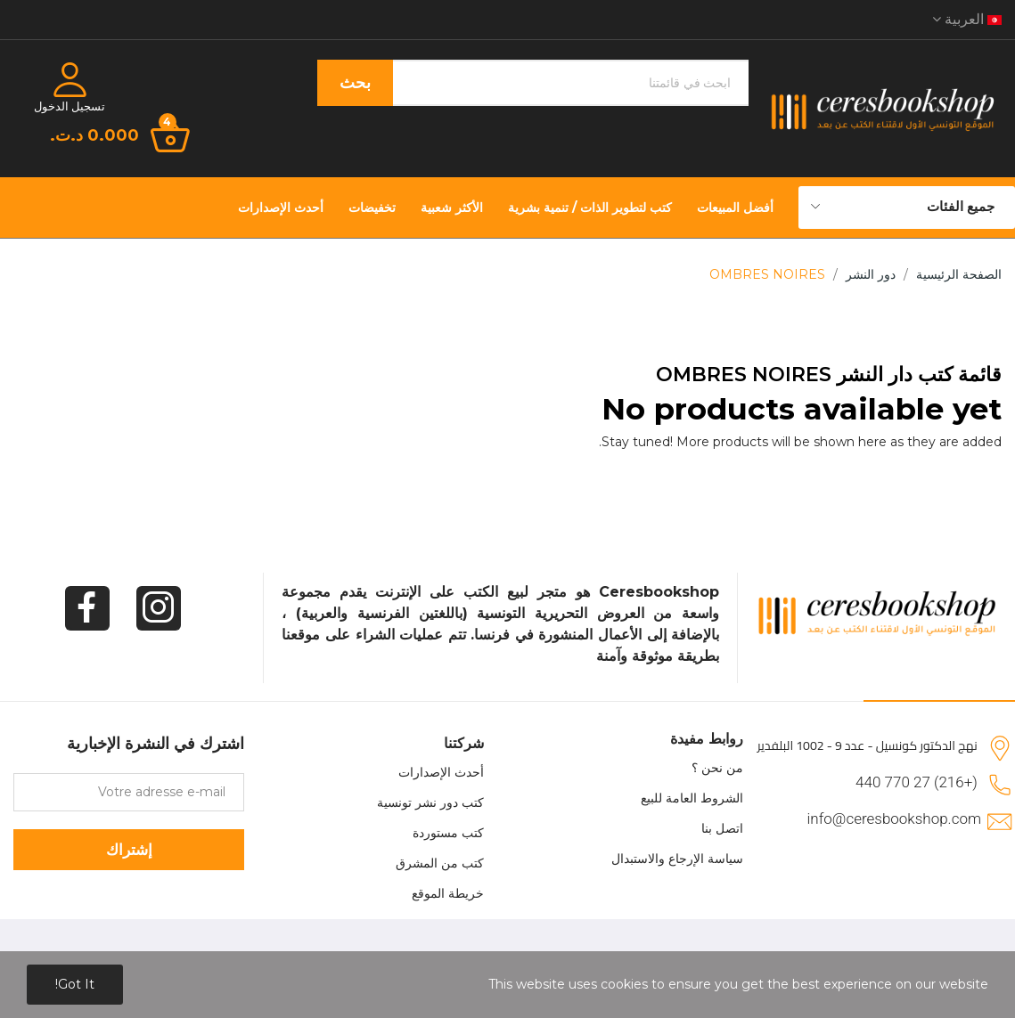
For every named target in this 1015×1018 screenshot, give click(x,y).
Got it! (74, 984)
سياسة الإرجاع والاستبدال (677, 859)
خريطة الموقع (448, 893)
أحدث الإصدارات (441, 772)
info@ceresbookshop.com (894, 818)
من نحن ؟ (717, 768)
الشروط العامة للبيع (692, 798)
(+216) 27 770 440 (916, 782)
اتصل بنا (722, 828)
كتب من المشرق (440, 863)
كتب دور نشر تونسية (430, 802)
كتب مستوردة (448, 833)
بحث (355, 83)
